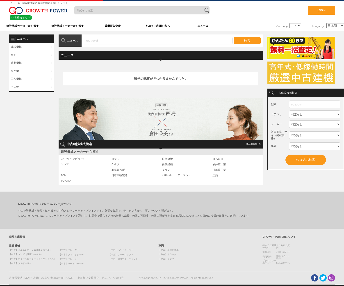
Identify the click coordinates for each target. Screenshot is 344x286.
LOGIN (321, 10)
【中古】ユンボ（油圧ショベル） (26, 254)
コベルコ (217, 158)
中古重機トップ (20, 17)
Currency (282, 26)
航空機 (15, 71)
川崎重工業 (219, 170)
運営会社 (266, 252)
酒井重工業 (219, 164)
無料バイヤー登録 (283, 257)
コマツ (115, 158)
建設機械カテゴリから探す (22, 25)
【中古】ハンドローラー (121, 250)
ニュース (202, 25)
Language (318, 26)
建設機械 (16, 46)
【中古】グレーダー (69, 250)
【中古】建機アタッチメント (123, 259)
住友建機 (167, 164)
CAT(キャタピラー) (72, 158)
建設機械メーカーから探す (67, 25)
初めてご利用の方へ (158, 25)
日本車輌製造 (119, 175)
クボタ (115, 164)
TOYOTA (66, 180)
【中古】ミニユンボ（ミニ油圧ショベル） (30, 249)
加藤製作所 (118, 170)
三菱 (215, 175)
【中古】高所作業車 (168, 249)
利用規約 (266, 256)
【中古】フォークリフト (121, 254)
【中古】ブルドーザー (20, 263)
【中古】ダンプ (166, 258)
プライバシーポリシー (269, 261)
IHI (62, 170)
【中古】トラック (167, 254)
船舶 (13, 55)
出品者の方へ (283, 262)
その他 (15, 86)
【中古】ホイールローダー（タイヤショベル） (32, 258)
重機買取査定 (113, 25)
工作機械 (16, 78)
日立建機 (167, 158)
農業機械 (16, 62)
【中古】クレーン (68, 259)
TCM (63, 175)
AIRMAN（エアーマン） (176, 175)
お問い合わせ (283, 252)
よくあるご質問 (283, 246)
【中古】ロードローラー (71, 263)
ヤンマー (66, 164)
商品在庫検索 (17, 237)
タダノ (166, 170)
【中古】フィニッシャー (71, 254)
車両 (161, 245)
